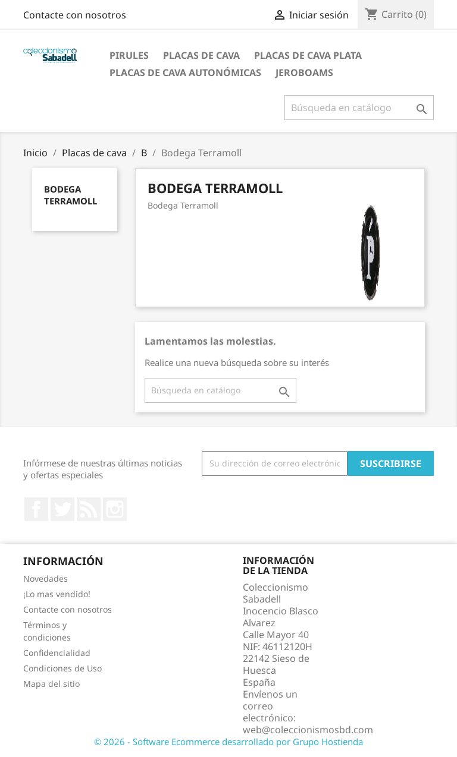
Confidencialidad (56, 652)
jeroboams (304, 72)
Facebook (36, 509)
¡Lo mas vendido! (56, 594)
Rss (89, 509)
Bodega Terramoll (70, 195)
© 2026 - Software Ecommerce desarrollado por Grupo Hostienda (228, 741)
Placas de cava (201, 55)
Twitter (62, 509)
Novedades (45, 578)
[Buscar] (359, 107)
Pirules (129, 55)
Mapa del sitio (51, 683)
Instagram (115, 509)
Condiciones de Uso (62, 668)
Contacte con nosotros (74, 14)
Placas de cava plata (308, 55)
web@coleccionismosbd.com (308, 729)
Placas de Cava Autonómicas (185, 72)
